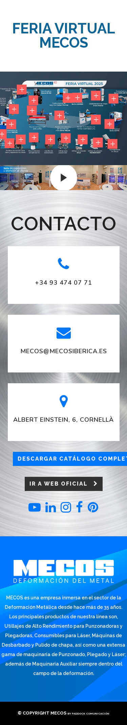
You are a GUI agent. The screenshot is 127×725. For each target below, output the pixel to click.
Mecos (58, 713)
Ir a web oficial (63, 484)
